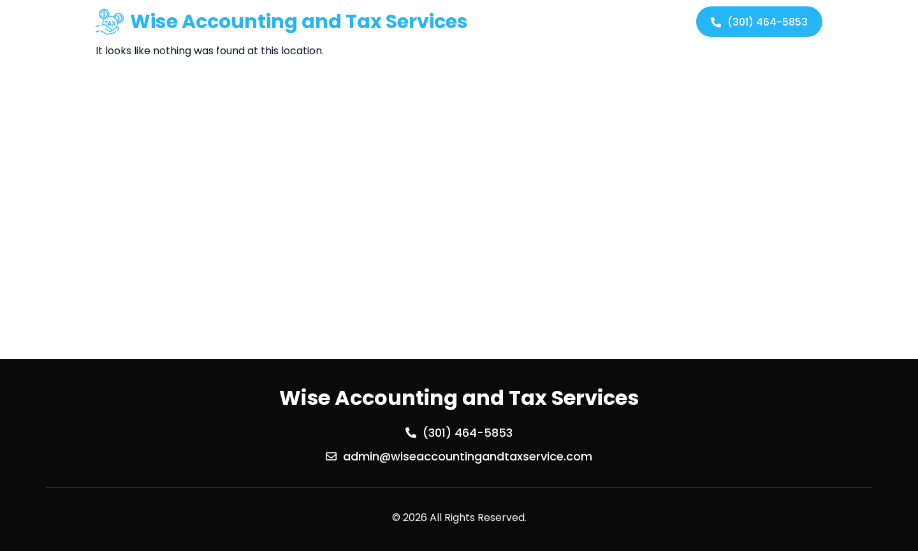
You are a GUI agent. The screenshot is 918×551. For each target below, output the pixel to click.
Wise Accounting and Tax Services (299, 21)
